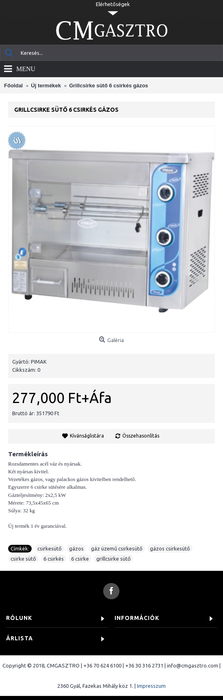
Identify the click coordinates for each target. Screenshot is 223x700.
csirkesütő (49, 548)
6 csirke (80, 558)
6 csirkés (53, 558)
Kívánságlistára (87, 435)
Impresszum (151, 686)
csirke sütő (23, 558)
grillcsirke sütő (113, 558)
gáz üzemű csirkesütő (117, 548)
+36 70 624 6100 (102, 665)
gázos (76, 548)
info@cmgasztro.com (192, 665)
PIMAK (39, 361)
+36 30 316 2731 (144, 665)
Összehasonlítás (140, 435)
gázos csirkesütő (170, 548)
